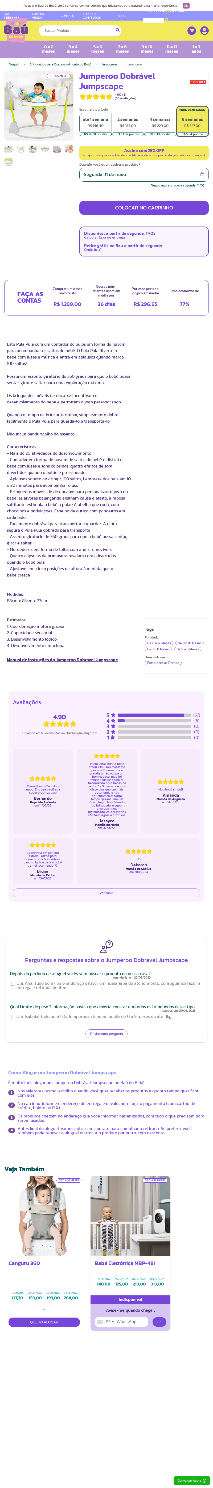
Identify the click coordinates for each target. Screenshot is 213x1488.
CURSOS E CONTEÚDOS (92, 15)
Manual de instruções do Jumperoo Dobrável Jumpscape (62, 660)
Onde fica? (93, 250)
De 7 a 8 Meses (158, 649)
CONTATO (67, 15)
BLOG (122, 15)
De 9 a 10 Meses (190, 643)
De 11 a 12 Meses (159, 643)
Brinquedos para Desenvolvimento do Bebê (60, 64)
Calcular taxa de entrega (104, 237)
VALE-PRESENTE (11, 15)
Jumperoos (109, 64)
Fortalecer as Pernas (163, 663)
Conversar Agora (192, 1481)
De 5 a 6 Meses (188, 649)
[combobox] (105, 1322)
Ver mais (106, 893)
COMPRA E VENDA (39, 15)
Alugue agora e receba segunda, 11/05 (177, 185)
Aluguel (14, 64)
